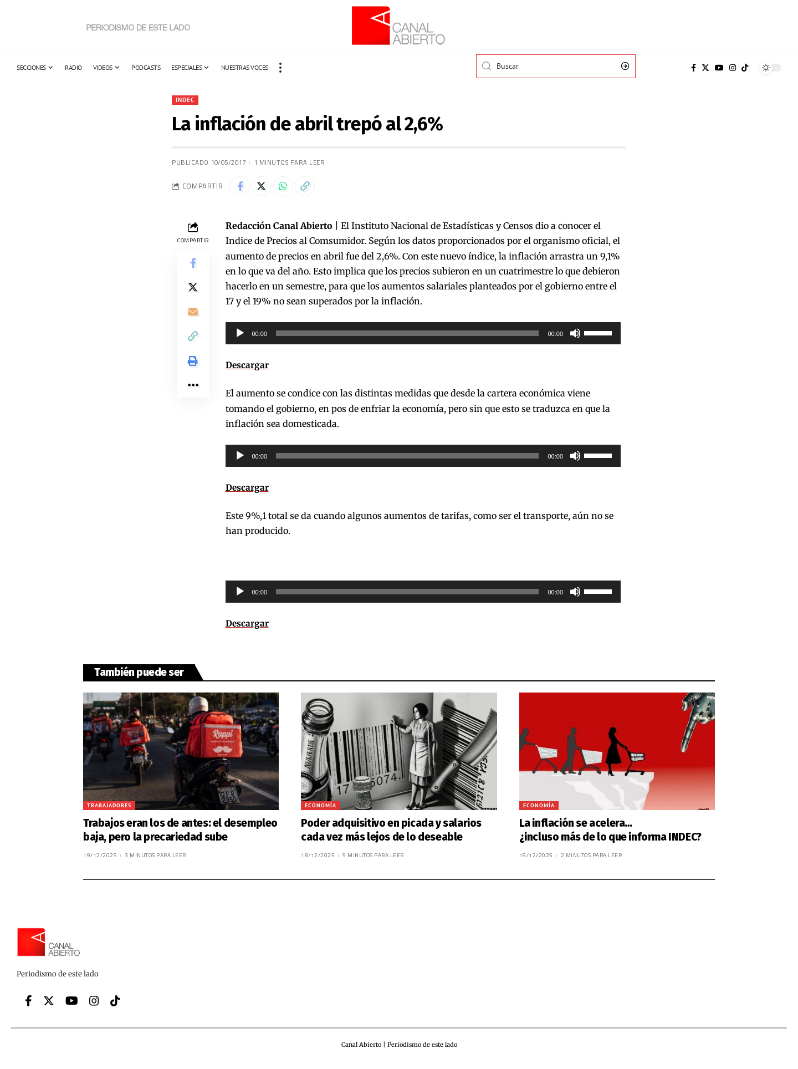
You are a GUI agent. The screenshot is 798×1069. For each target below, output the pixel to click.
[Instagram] (733, 67)
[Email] (193, 319)
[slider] (407, 336)
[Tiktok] (745, 67)
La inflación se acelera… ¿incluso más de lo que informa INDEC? (612, 832)
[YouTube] (719, 67)
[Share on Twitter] (264, 188)
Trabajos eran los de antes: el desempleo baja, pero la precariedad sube (180, 832)
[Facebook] (693, 67)
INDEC (186, 100)
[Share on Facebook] (240, 188)
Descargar (247, 367)
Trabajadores (109, 808)
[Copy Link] (312, 188)
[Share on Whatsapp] (288, 188)
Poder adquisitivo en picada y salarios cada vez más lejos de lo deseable (391, 832)
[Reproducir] (239, 336)
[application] (423, 336)
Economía (320, 808)
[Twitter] (705, 67)
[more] (280, 67)
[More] (193, 399)
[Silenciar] (575, 336)
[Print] (193, 372)
